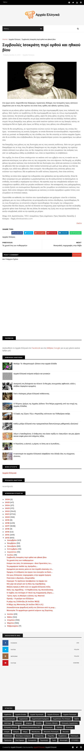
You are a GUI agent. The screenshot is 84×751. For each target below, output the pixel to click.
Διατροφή (18, 724)
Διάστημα (7, 724)
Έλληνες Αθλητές (51, 724)
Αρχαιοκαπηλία (9, 719)
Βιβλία (76, 719)
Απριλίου (11, 620)
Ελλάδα (39, 724)
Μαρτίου (10, 623)
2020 (7, 517)
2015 (7, 532)
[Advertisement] (42, 315)
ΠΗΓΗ (79, 224)
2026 (7, 500)
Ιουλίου (10, 555)
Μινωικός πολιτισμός (51, 732)
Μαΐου (10, 617)
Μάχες (25, 732)
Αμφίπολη (7, 715)
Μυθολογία (8, 736)
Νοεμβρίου (12, 544)
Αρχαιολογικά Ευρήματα (40, 719)
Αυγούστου (12, 552)
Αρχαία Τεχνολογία (36, 715)
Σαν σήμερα (19, 741)
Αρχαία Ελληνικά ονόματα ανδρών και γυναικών (32, 374)
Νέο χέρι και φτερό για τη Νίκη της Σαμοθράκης (26, 584)
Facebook (36, 348)
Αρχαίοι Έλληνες (15, 40)
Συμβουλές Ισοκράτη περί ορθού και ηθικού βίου (27, 558)
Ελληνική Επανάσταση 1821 (30, 728)
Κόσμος (16, 732)
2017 (7, 526)
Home (5, 40)
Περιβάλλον (62, 736)
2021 (7, 515)
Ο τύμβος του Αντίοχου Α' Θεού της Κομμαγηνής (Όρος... (30, 593)
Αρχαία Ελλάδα (20, 715)
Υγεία (54, 741)
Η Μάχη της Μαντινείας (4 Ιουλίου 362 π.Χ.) (25, 605)
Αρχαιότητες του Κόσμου (61, 719)
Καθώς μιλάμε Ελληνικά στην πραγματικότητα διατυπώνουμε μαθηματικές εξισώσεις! (46, 424)
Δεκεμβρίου (12, 541)
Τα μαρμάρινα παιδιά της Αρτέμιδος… (22, 567)
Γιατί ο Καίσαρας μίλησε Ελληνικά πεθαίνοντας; (32, 394)
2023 (7, 509)
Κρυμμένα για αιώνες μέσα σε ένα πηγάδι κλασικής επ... (30, 570)
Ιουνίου (10, 614)
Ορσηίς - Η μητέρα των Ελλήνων (20, 599)
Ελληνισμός (48, 728)
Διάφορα (29, 724)
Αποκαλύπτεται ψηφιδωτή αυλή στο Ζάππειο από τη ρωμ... (31, 608)
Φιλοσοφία (63, 741)
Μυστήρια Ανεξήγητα (23, 736)
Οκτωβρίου (12, 547)
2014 (7, 535)
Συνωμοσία (32, 741)
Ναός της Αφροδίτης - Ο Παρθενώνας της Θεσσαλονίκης (30, 590)
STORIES (74, 741)
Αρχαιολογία (23, 719)
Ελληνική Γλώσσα (10, 728)
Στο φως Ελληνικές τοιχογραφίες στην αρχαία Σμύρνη (29, 575)
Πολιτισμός (74, 736)
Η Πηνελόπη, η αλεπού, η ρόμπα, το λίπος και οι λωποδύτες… (37, 444)
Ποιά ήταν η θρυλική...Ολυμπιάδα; (21, 578)
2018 (7, 523)
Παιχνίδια (51, 736)
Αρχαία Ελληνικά (9, 473)
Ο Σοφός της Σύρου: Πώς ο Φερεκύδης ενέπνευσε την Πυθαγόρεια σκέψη (42, 414)
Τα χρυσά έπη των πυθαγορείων (20, 561)
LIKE (77, 643)
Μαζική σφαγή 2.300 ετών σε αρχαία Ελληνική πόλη (28, 587)
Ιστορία (6, 732)
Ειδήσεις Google (53, 348)
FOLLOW (76, 650)
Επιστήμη (69, 728)
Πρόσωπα (7, 741)
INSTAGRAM (14, 656)
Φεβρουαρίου (13, 626)
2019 (7, 520)
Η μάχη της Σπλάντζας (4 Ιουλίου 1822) (23, 602)
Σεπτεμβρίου (12, 549)
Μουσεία (66, 732)
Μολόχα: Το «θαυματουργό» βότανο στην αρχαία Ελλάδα (35, 364)
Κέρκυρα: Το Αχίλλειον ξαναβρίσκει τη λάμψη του (27, 581)
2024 (7, 506)
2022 (7, 512)
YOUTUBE (13, 663)
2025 (7, 503)
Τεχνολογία (44, 741)
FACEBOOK (14, 643)
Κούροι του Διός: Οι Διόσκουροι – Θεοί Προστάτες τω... (29, 564)
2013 (7, 538)
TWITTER (13, 650)
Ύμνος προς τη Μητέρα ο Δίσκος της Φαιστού (26, 596)
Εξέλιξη (59, 728)
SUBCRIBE (76, 663)
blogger (76, 255)
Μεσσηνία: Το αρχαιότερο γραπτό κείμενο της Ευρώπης (30, 611)
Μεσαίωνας (36, 732)
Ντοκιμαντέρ (39, 736)
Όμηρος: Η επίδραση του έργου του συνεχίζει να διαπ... (29, 572)
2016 (7, 529)
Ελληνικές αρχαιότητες (70, 724)
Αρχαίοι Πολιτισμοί (69, 715)
